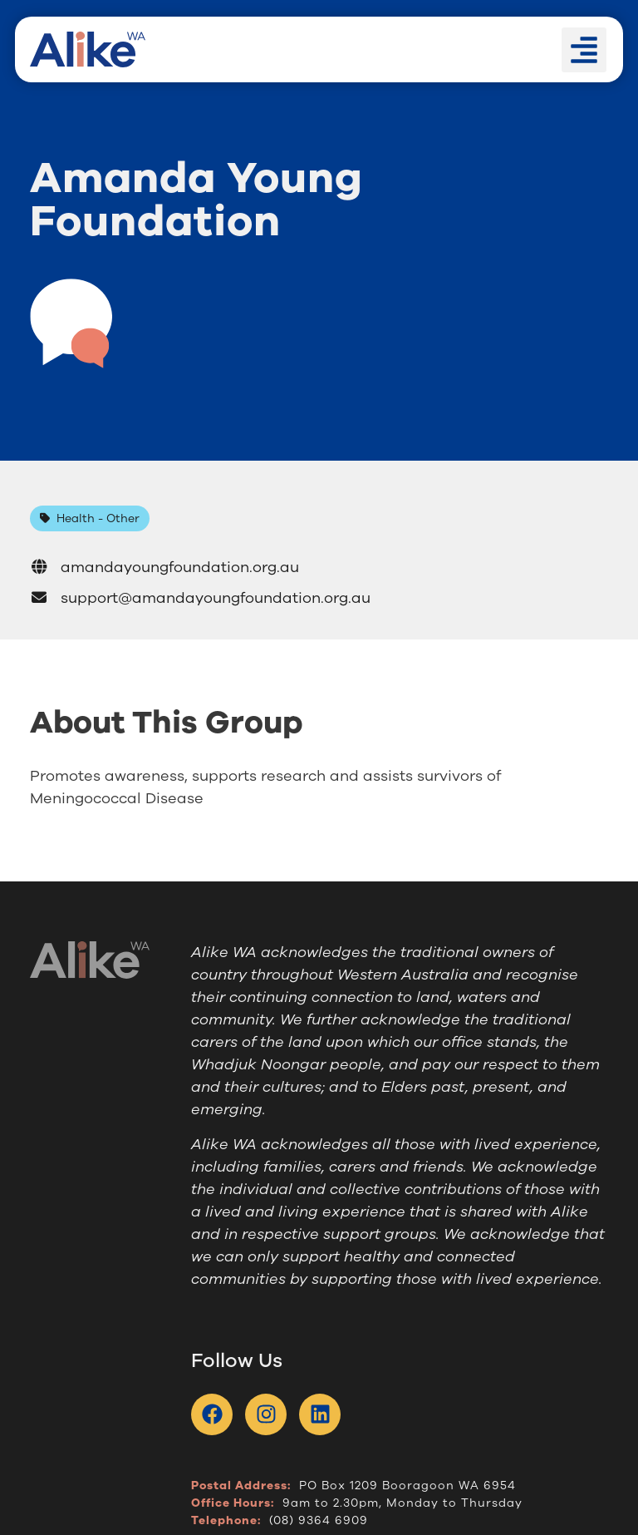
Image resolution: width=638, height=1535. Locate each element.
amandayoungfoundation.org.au (164, 567)
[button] (584, 49)
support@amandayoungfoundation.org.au (200, 598)
